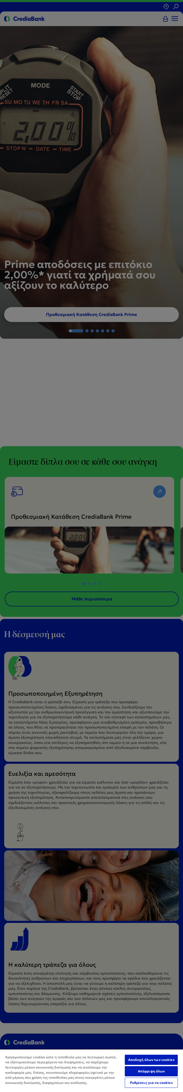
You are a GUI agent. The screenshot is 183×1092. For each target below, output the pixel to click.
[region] (91, 1070)
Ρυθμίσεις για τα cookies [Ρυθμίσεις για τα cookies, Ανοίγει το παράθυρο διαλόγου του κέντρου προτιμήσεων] (151, 1083)
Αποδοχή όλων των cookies (151, 1060)
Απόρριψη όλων (151, 1071)
